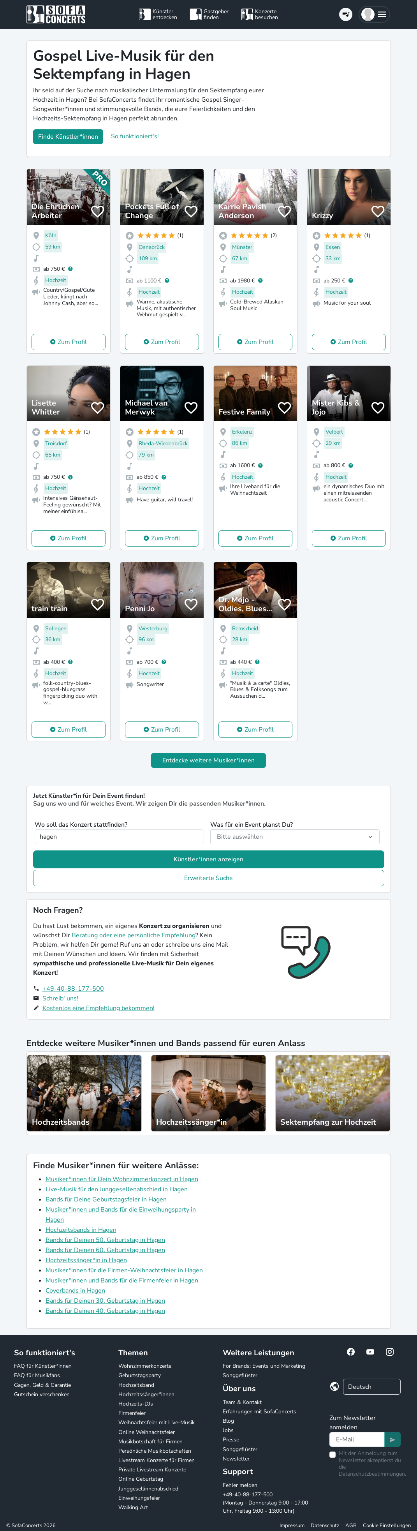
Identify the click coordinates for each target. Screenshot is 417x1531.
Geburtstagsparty (139, 1375)
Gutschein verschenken (42, 1394)
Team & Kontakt (242, 1402)
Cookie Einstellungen (387, 1525)
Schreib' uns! (60, 998)
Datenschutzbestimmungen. (372, 1474)
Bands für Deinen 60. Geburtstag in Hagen (105, 1250)
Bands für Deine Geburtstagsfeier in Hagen (106, 1199)
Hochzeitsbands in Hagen (81, 1230)
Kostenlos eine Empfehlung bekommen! (98, 1008)
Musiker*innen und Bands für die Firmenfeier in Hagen (122, 1280)
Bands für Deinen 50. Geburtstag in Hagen (105, 1240)
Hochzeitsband (136, 1385)
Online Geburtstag (140, 1479)
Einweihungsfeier (139, 1498)
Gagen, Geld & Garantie (42, 1385)
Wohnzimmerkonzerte (144, 1366)
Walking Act (133, 1507)
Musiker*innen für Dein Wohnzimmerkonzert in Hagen (122, 1179)
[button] (374, 14)
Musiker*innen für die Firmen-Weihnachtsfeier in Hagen (124, 1270)
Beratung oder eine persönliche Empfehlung (133, 935)
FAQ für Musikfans (37, 1375)
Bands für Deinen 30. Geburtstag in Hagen (105, 1300)
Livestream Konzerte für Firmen (156, 1460)
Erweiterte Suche (208, 878)
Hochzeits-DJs (135, 1404)
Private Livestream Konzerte (152, 1469)
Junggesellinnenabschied (148, 1488)
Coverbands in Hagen (75, 1290)
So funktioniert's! (135, 136)
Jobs (228, 1430)
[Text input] (357, 1439)
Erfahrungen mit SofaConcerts (259, 1411)
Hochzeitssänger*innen (146, 1394)
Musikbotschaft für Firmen (150, 1441)
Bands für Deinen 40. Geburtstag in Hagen (105, 1311)
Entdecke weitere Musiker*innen (208, 760)
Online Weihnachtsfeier (146, 1432)
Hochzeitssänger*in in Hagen (86, 1260)
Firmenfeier (132, 1413)
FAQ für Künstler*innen (43, 1366)
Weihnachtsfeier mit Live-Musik (156, 1422)
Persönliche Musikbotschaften (154, 1451)
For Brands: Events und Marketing (264, 1366)
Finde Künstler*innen (68, 136)
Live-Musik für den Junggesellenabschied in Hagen (117, 1189)
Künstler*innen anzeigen (208, 859)
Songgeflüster (240, 1375)
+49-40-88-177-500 (73, 988)
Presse (231, 1439)
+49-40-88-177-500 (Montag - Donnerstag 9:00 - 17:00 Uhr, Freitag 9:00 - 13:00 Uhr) (265, 1503)
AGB (351, 1525)
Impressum (292, 1525)
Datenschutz (325, 1525)
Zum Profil (72, 342)
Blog (228, 1421)
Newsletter (236, 1458)
